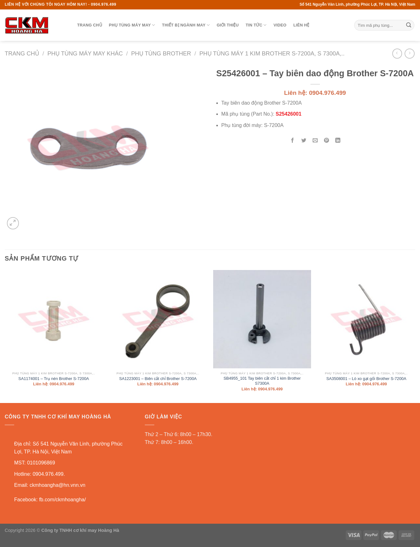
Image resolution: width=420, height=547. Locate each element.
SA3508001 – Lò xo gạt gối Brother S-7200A (366, 378)
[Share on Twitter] (304, 141)
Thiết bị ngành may (186, 25)
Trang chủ (89, 25)
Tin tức (256, 25)
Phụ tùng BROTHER (161, 53)
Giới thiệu (228, 25)
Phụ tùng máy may (132, 25)
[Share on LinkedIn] (338, 141)
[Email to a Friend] (315, 141)
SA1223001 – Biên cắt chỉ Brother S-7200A (157, 378)
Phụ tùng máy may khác (85, 53)
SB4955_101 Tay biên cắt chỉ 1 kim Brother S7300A (262, 381)
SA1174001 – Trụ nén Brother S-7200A (53, 378)
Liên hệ (301, 25)
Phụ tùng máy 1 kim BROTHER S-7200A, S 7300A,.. (271, 53)
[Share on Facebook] (292, 141)
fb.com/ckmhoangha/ (62, 499)
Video (280, 25)
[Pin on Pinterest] (326, 141)
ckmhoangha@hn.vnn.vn (57, 485)
